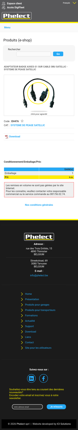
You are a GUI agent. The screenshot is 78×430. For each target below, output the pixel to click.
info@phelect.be (39, 275)
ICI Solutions (64, 423)
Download (12, 136)
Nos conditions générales (39, 204)
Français (66, 3)
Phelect (21, 423)
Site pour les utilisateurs (38, 347)
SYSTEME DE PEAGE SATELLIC (28, 125)
